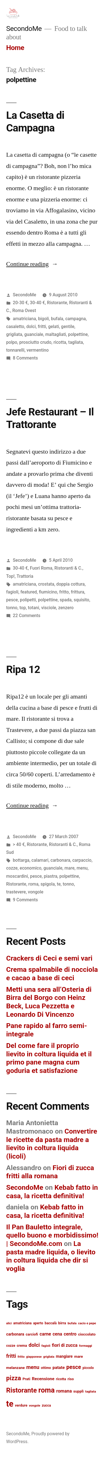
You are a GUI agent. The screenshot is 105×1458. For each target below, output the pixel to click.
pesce (12, 599)
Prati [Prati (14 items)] (26, 1379)
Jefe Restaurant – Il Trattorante (50, 418)
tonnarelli (15, 350)
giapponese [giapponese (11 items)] (34, 1357)
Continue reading (32, 264)
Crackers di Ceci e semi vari (49, 958)
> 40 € (19, 844)
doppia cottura (70, 584)
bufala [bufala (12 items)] (71, 1323)
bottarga (21, 860)
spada (65, 599)
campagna (75, 318)
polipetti (28, 599)
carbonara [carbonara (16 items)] (15, 1334)
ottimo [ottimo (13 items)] (46, 1368)
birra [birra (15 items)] (62, 1323)
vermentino (38, 350)
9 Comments (25, 899)
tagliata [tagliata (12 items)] (90, 1391)
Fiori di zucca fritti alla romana (50, 1172)
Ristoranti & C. (68, 568)
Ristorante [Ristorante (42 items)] (21, 1390)
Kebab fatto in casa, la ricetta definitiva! (52, 1191)
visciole (48, 607)
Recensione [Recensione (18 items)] (43, 1378)
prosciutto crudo (35, 342)
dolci (31, 326)
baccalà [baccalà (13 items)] (51, 1323)
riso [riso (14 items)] (70, 1379)
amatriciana (24, 318)
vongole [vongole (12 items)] (34, 1405)
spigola (48, 884)
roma (33, 884)
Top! (10, 576)
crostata (46, 584)
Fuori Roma (41, 568)
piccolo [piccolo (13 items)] (88, 1368)
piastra (50, 876)
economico (30, 868)
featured (28, 592)
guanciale (33, 334)
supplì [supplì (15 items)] (78, 1391)
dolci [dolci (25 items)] (34, 1345)
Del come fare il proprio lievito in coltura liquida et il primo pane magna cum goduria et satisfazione (49, 1058)
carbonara (60, 860)
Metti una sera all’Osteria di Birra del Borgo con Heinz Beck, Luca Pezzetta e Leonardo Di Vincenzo (49, 1001)
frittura (77, 592)
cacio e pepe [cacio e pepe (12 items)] (87, 1323)
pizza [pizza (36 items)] (13, 1378)
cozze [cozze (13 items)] (10, 1346)
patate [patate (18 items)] (59, 1367)
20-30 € (20, 302)
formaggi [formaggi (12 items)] (85, 1346)
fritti (42, 326)
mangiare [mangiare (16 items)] (64, 1356)
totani (33, 607)
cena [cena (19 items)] (57, 1334)
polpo (11, 342)
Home (15, 48)
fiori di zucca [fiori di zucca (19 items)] (65, 1345)
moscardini (17, 876)
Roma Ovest (24, 310)
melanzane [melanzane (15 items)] (15, 1367)
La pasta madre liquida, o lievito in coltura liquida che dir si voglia (50, 1256)
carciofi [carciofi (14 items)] (32, 1334)
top (23, 607)
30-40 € (37, 302)
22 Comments (26, 615)
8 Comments (25, 358)
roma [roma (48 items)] (46, 1390)
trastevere (16, 892)
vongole (35, 892)
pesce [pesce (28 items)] (73, 1367)
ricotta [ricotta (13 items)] (61, 1379)
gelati (53, 326)
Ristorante (57, 302)
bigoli (43, 318)
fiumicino (48, 592)
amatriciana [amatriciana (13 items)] (22, 1323)
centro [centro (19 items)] (70, 1334)
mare (69, 868)
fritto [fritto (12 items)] (21, 1357)
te (59, 884)
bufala (57, 318)
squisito (81, 599)
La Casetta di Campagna (35, 121)
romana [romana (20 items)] (64, 1391)
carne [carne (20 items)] (45, 1334)
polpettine (78, 334)
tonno (11, 607)
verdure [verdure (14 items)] (21, 1405)
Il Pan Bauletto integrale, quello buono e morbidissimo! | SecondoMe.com (52, 1235)
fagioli (12, 592)
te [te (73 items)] (9, 1404)
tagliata (75, 342)
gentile (67, 326)
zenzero (66, 607)
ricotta (59, 342)
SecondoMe (24, 28)
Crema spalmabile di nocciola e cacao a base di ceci (52, 973)
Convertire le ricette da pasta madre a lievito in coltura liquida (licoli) (51, 1143)
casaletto (15, 326)
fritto (64, 592)
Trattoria (25, 576)
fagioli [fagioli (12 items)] (45, 1346)
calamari (39, 860)
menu (81, 868)
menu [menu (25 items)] (32, 1367)
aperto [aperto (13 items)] (38, 1323)
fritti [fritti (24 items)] (11, 1356)
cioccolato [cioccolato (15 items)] (87, 1334)
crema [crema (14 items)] (22, 1345)
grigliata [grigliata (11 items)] (48, 1357)
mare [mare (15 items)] (78, 1356)
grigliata (14, 334)
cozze (12, 868)
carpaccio (81, 860)
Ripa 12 (23, 669)
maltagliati (55, 334)
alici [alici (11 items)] (9, 1323)
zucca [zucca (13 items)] (46, 1405)
